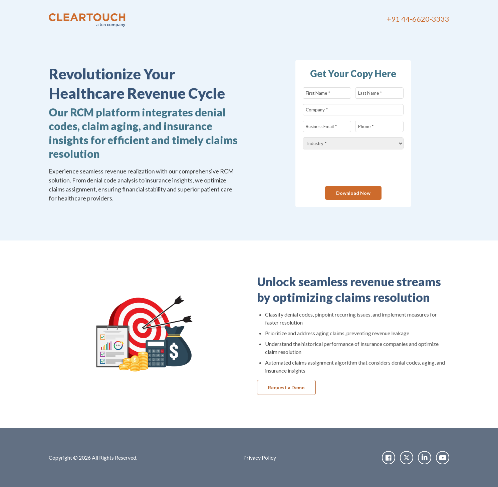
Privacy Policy (259, 457)
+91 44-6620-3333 (418, 18)
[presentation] (353, 168)
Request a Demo (286, 387)
